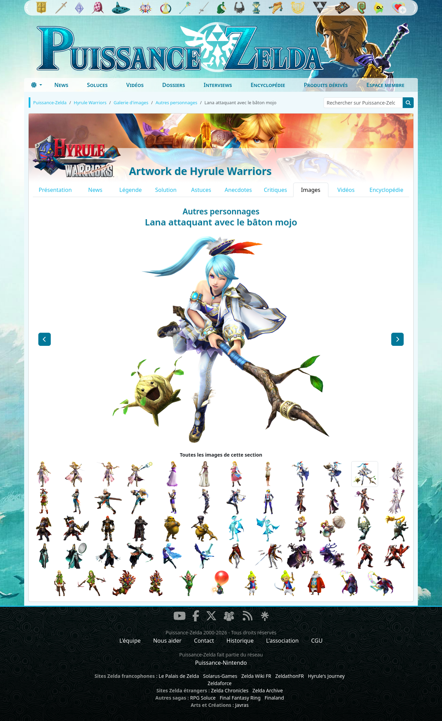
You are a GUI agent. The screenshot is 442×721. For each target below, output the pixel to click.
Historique (240, 640)
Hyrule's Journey (326, 676)
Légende (130, 190)
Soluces (97, 85)
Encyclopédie (268, 85)
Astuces (201, 190)
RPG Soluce (202, 697)
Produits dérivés (326, 85)
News (61, 85)
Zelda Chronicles (229, 690)
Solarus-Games (220, 676)
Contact (204, 640)
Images (310, 190)
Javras (242, 705)
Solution (165, 190)
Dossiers (173, 85)
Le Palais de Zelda (179, 676)
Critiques (275, 190)
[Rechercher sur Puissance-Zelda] (363, 102)
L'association (282, 640)
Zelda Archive (267, 690)
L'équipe (130, 640)
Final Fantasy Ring (240, 697)
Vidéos (135, 85)
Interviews (218, 85)
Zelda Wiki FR (256, 676)
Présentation (55, 190)
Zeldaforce (219, 683)
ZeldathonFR (289, 676)
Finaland (274, 697)
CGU (317, 640)
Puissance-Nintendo (221, 662)
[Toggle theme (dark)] (36, 85)
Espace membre (385, 85)
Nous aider (167, 640)
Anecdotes (238, 190)
